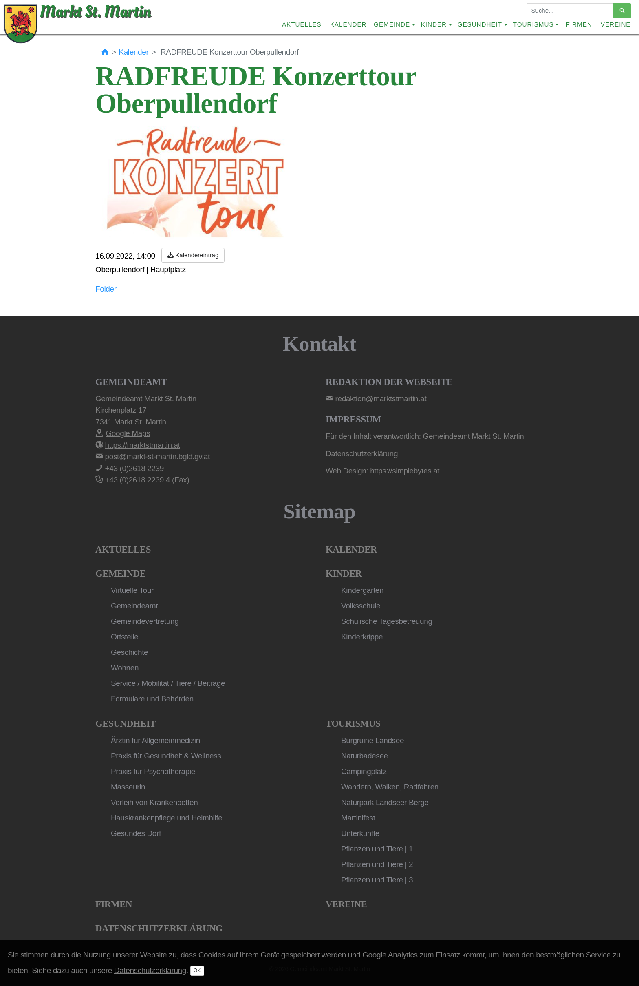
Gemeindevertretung (144, 621)
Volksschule (360, 605)
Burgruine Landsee (372, 740)
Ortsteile (124, 636)
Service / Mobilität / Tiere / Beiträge (168, 683)
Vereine (616, 24)
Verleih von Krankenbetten (154, 802)
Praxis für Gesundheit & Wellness (166, 756)
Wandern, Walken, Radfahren (389, 787)
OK (197, 970)
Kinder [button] (434, 24)
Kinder (344, 573)
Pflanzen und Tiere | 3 (377, 879)
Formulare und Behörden (152, 698)
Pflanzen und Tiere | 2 (377, 864)
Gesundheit (125, 723)
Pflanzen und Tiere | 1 (377, 849)
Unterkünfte (360, 833)
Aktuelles (302, 24)
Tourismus (353, 723)
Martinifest (358, 818)
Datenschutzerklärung (159, 928)
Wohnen (125, 667)
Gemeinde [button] (392, 24)
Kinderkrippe (362, 636)
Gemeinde (120, 573)
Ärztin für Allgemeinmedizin (155, 740)
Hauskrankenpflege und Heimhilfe (166, 818)
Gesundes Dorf (136, 833)
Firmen (579, 24)
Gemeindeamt (134, 605)
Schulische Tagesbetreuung (386, 621)
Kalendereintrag (192, 255)
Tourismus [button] (533, 24)
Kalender (348, 24)
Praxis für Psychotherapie (153, 771)
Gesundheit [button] (480, 24)
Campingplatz (364, 771)
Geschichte (129, 652)
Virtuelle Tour (132, 590)
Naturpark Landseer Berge (385, 802)
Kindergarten (362, 590)
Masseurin (128, 787)
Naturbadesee (364, 756)
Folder (106, 289)
